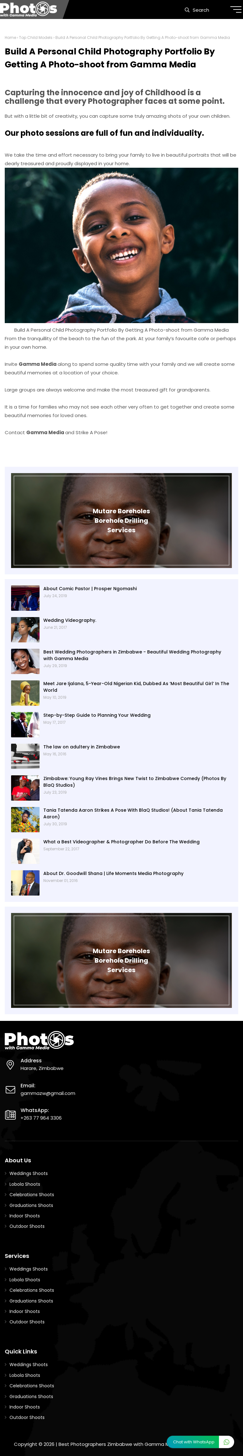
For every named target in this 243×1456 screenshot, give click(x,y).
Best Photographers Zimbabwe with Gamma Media (119, 1444)
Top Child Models (36, 37)
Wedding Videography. (69, 620)
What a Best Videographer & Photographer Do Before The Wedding (121, 842)
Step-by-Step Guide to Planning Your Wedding (97, 715)
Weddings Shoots (28, 1173)
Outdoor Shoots (27, 1226)
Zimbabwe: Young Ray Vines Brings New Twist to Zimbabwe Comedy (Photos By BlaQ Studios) (134, 781)
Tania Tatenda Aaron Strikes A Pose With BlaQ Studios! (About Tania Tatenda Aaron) (133, 813)
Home (10, 37)
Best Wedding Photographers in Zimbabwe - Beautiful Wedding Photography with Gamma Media (132, 655)
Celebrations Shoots (31, 1194)
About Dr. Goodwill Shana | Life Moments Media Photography (113, 873)
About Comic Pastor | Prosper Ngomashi (90, 588)
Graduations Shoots (31, 1205)
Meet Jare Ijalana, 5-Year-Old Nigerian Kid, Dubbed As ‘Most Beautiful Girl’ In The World (136, 686)
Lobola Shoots (24, 1184)
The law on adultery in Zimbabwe (81, 747)
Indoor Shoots (24, 1216)
